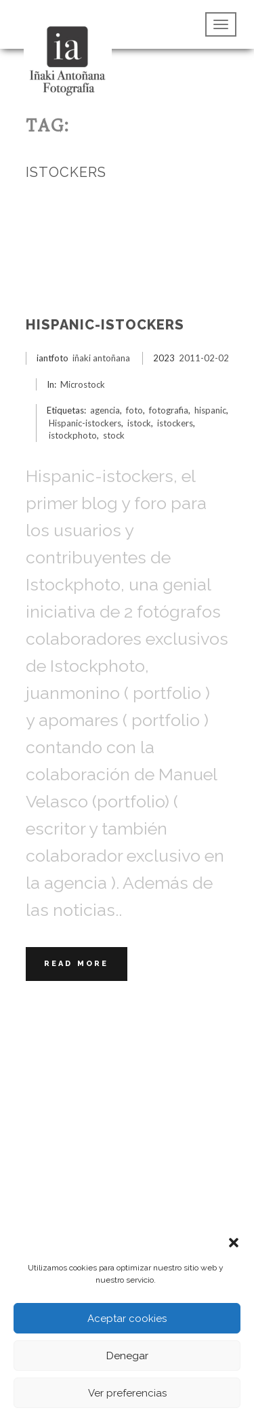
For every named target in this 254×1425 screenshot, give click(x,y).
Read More (76, 963)
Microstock (82, 384)
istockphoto (73, 435)
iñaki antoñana (101, 358)
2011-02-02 (204, 358)
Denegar (127, 1356)
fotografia (168, 410)
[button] (233, 1241)
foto (134, 410)
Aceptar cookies (127, 1318)
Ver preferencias (127, 1393)
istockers (175, 423)
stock (114, 435)
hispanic (210, 410)
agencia (105, 410)
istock (139, 423)
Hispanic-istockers (105, 325)
